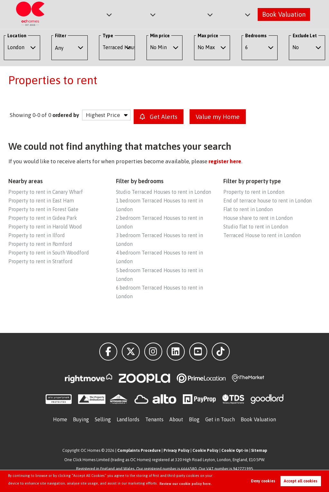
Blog (194, 419)
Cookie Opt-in (234, 450)
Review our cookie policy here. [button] (185, 484)
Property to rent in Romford (40, 244)
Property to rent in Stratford (40, 261)
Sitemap (259, 450)
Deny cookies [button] (263, 481)
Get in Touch (220, 419)
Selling (103, 419)
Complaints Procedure (139, 450)
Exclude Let (305, 35)
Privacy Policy (177, 450)
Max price (208, 35)
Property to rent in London (253, 192)
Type (107, 35)
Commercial (187, 14)
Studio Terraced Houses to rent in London (163, 192)
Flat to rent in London (248, 209)
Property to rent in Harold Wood (45, 226)
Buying (81, 419)
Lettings (140, 14)
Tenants (154, 419)
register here (225, 161)
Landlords (128, 419)
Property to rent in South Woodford (48, 252)
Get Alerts (158, 116)
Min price (160, 35)
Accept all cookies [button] (300, 481)
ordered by (65, 115)
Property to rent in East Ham (41, 200)
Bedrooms (256, 35)
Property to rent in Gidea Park (42, 218)
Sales (102, 14)
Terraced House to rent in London (261, 235)
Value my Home (218, 116)
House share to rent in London (257, 218)
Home (60, 419)
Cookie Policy (205, 450)
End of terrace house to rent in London (267, 200)
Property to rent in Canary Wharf (45, 192)
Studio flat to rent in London (255, 226)
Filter (60, 35)
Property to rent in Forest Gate (43, 209)
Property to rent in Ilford (36, 235)
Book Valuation (284, 14)
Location (16, 35)
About (232, 14)
